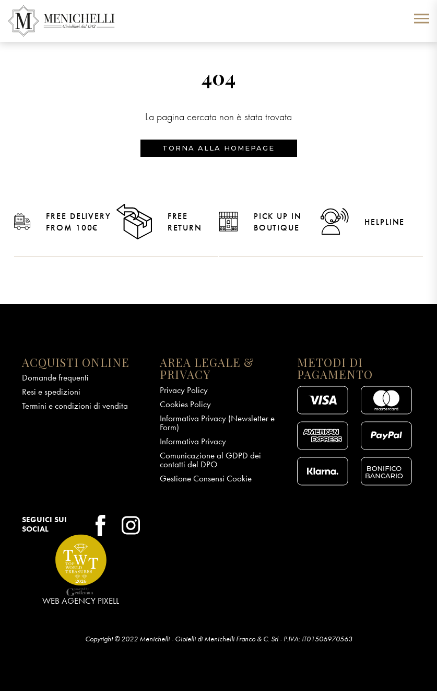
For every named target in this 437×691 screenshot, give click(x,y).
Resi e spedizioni (51, 391)
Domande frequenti (55, 377)
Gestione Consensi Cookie (206, 478)
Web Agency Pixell (80, 600)
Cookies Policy (185, 404)
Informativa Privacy (193, 441)
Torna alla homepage (218, 148)
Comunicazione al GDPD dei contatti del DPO (210, 460)
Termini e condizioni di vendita (75, 405)
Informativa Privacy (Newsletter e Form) (217, 422)
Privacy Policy (184, 390)
